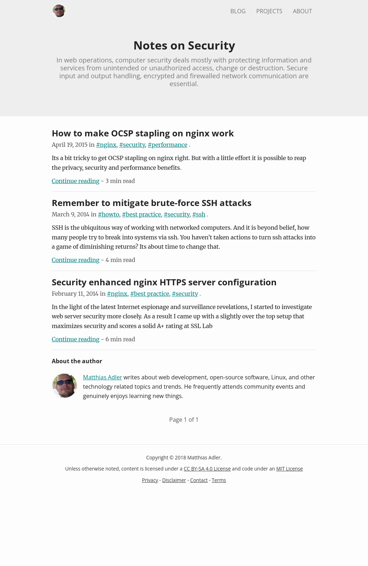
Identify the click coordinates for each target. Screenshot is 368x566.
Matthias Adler (102, 377)
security (134, 144)
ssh (201, 214)
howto (110, 214)
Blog (238, 11)
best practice (143, 214)
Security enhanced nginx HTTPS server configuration (164, 282)
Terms (219, 480)
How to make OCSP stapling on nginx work (143, 133)
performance (169, 144)
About (302, 11)
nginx (108, 144)
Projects (269, 11)
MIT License (289, 468)
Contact (199, 480)
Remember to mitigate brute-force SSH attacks (152, 203)
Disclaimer (174, 480)
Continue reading (76, 180)
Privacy (150, 480)
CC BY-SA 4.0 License (207, 468)
